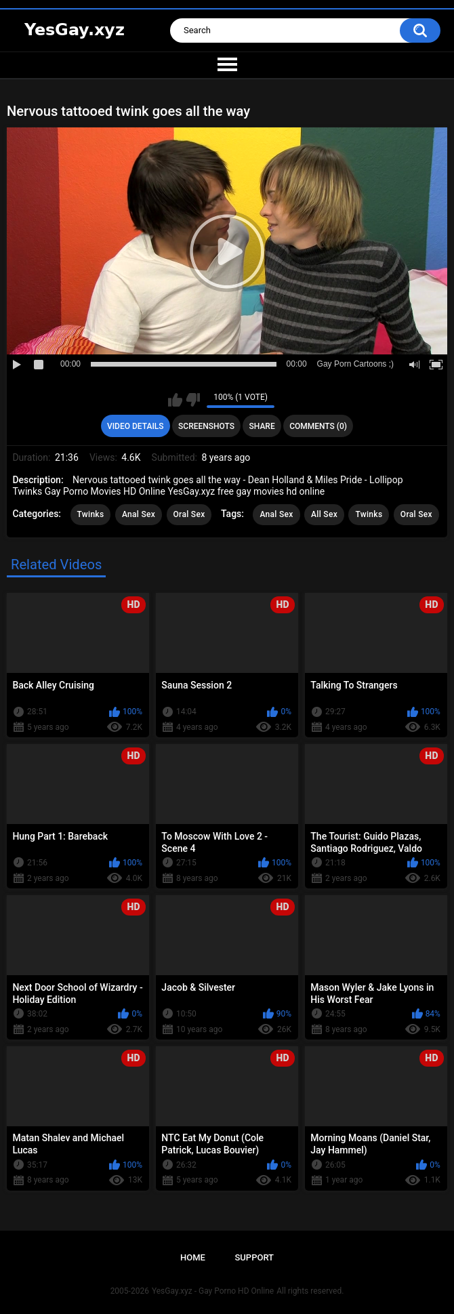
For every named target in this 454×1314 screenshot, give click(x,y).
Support (254, 1257)
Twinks (90, 514)
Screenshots (206, 426)
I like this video (175, 400)
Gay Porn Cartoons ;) (355, 364)
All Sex (324, 514)
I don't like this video (193, 400)
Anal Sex (138, 514)
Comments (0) (318, 426)
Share (262, 426)
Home (192, 1257)
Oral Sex (189, 514)
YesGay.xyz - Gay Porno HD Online (213, 1291)
